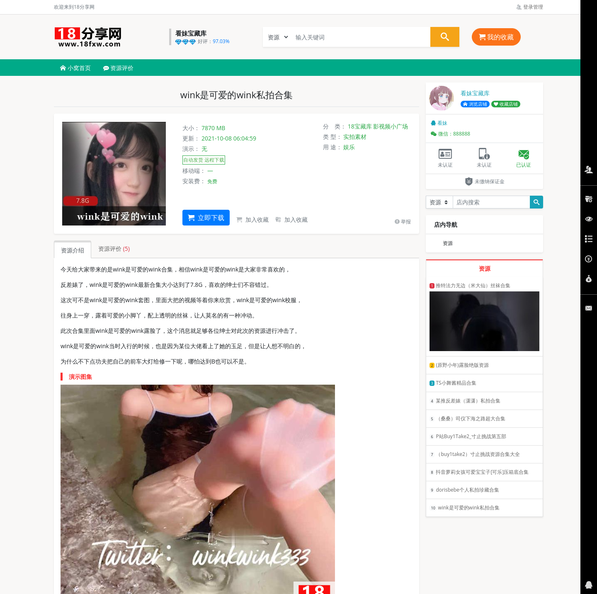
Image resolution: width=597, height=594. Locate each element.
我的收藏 (496, 36)
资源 (448, 243)
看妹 (439, 122)
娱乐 (349, 147)
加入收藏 (252, 219)
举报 (403, 221)
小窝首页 (75, 68)
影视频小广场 (390, 126)
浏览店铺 (475, 104)
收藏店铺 (506, 104)
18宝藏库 (360, 126)
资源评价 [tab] (114, 248)
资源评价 (118, 68)
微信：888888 (450, 133)
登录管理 (529, 6)
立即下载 (206, 217)
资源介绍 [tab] (72, 250)
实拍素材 (354, 137)
